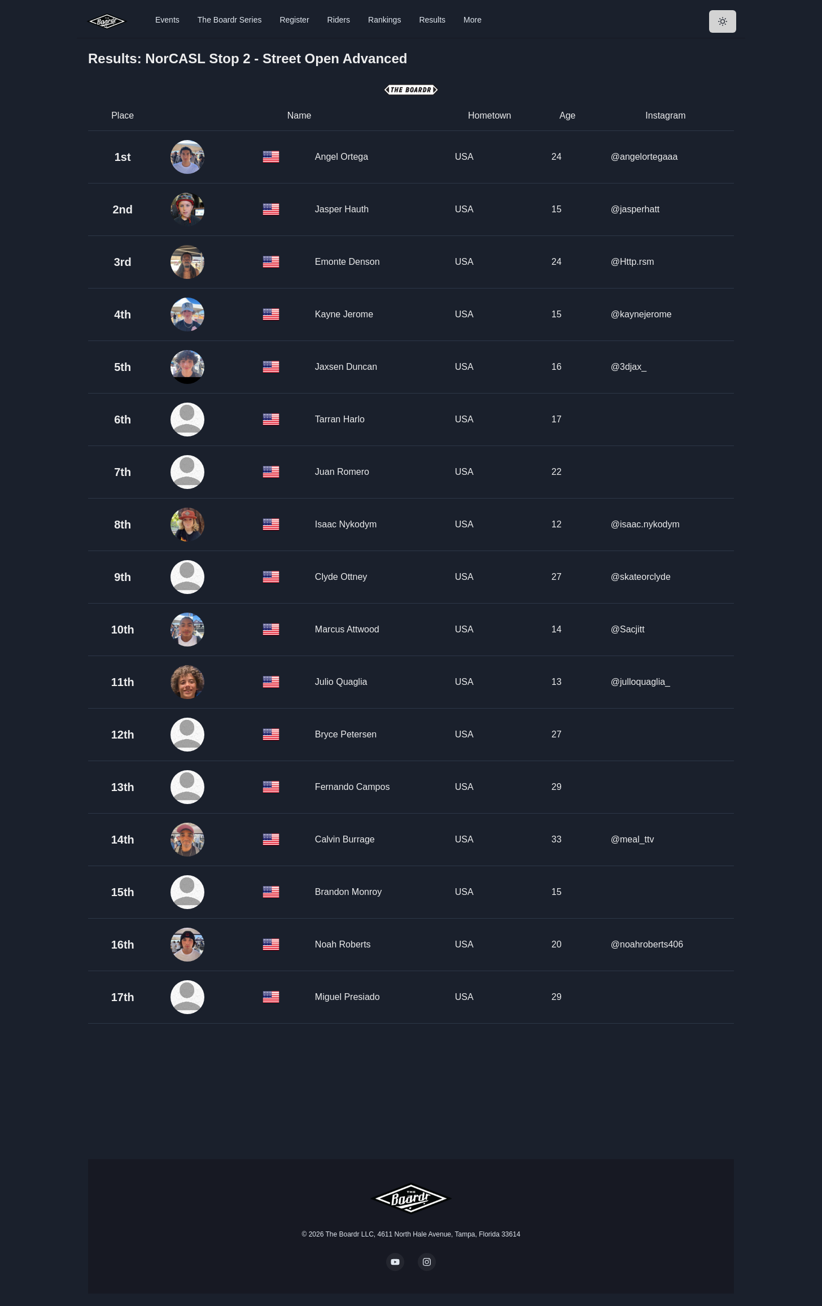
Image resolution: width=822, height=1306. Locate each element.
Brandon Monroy (348, 892)
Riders (338, 19)
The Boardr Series (230, 19)
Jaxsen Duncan (346, 367)
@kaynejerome (641, 314)
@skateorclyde (641, 577)
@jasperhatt (635, 209)
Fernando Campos (352, 787)
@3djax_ (628, 367)
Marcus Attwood (347, 629)
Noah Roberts (343, 944)
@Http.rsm (632, 262)
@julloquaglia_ (640, 682)
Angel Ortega (341, 156)
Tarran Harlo (340, 419)
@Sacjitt (628, 629)
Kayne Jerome (344, 314)
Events (167, 19)
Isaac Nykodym (346, 524)
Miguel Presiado (347, 997)
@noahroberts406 (647, 944)
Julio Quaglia (341, 682)
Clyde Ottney (341, 577)
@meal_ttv (632, 839)
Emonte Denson (347, 262)
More (473, 19)
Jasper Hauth (342, 209)
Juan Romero (342, 472)
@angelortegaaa (644, 156)
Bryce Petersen (346, 734)
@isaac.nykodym (645, 524)
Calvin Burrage (345, 839)
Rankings (384, 19)
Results (432, 19)
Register (294, 19)
